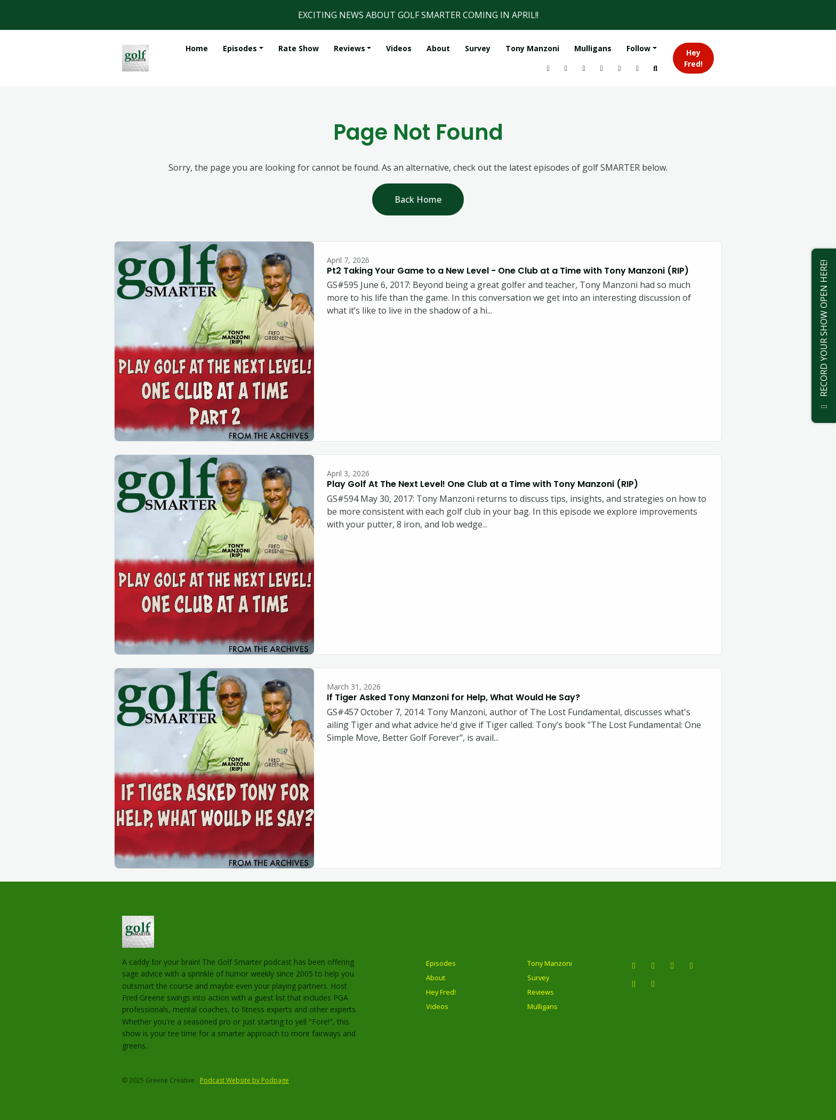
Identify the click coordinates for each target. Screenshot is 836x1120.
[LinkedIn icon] (653, 983)
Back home (418, 199)
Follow (638, 48)
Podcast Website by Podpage (244, 1080)
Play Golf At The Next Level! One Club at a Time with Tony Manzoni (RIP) (482, 484)
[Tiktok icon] (634, 983)
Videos (399, 48)
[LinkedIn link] (619, 68)
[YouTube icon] (653, 965)
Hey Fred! (693, 58)
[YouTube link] (566, 68)
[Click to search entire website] (655, 68)
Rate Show (298, 48)
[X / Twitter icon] (672, 965)
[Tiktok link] (602, 68)
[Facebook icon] (691, 965)
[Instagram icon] (634, 965)
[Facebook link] (638, 68)
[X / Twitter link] (584, 68)
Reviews (349, 48)
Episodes (240, 48)
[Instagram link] (548, 68)
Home (197, 48)
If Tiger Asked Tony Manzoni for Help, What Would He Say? (453, 697)
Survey (478, 48)
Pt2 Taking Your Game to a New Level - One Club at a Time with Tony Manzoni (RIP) (508, 271)
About (438, 48)
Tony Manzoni (532, 48)
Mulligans (593, 48)
